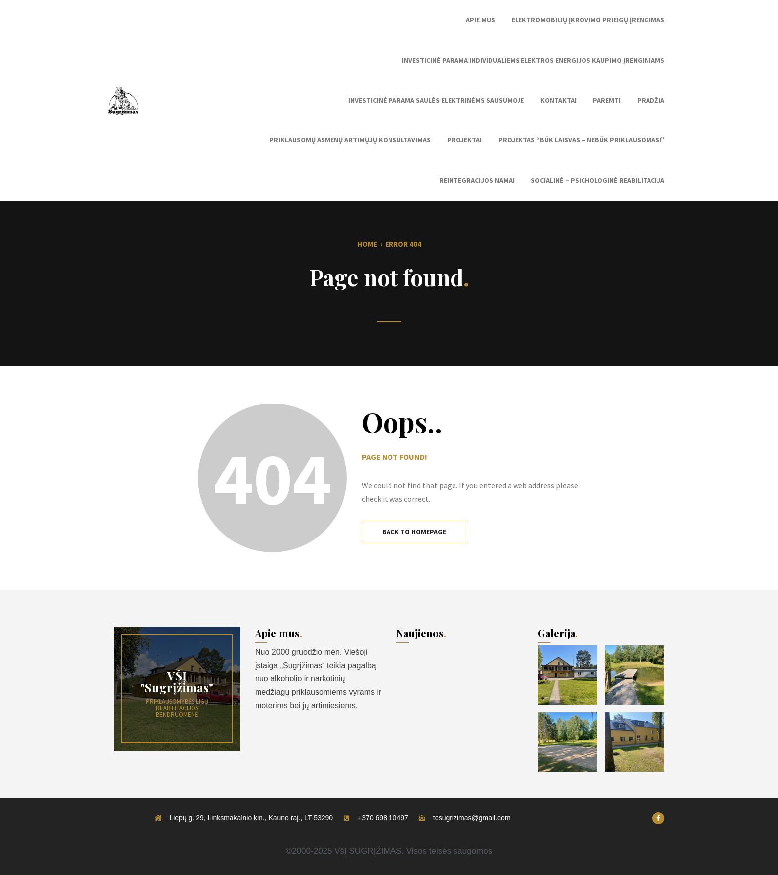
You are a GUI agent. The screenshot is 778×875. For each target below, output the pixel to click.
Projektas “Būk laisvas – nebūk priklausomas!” (581, 139)
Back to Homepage (414, 531)
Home (367, 244)
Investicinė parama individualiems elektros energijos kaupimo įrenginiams (533, 60)
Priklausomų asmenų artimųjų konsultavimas (350, 139)
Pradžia (650, 100)
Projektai (464, 139)
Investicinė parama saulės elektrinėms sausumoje (436, 100)
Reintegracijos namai (477, 180)
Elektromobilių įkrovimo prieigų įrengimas (588, 19)
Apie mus (480, 19)
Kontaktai (558, 100)
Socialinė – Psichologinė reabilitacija (597, 180)
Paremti (607, 100)
